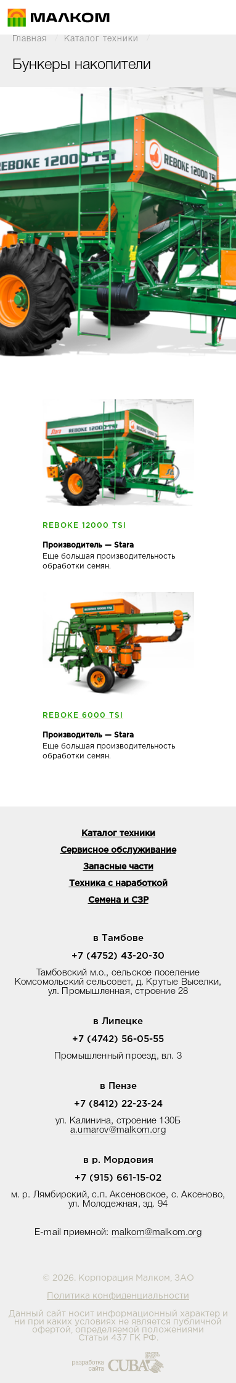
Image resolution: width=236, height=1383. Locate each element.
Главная (29, 39)
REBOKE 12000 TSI (84, 525)
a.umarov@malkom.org (118, 1130)
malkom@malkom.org (156, 1232)
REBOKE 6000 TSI (83, 715)
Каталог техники (101, 39)
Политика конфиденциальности (118, 1296)
